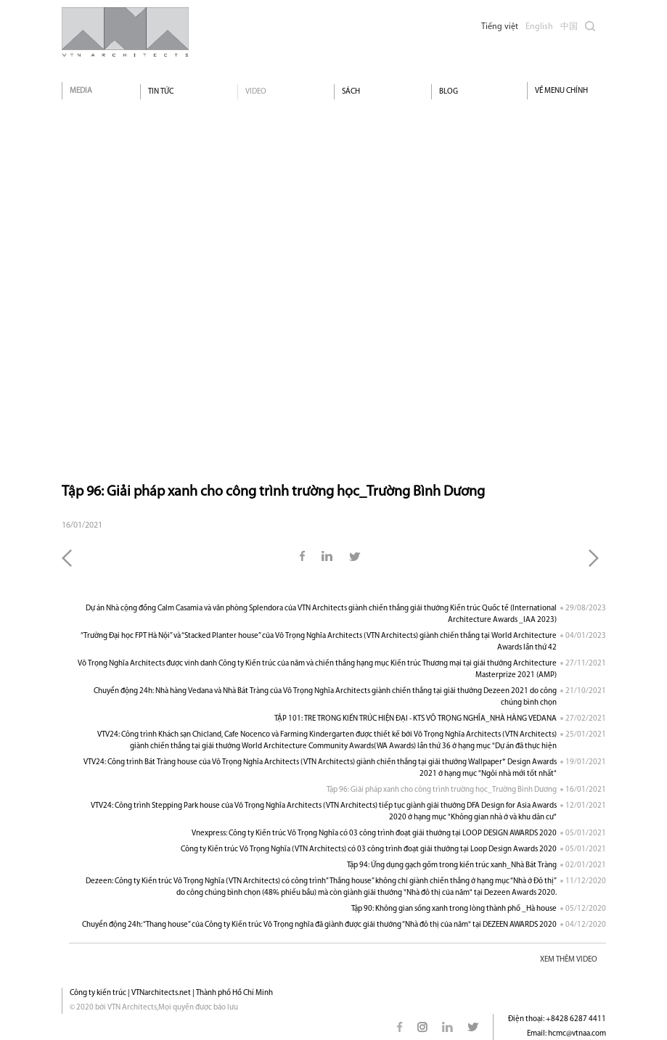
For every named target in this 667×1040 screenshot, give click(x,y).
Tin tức (160, 92)
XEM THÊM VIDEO (568, 960)
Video (255, 92)
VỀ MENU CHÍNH (561, 91)
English (539, 26)
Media (81, 91)
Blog (448, 92)
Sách (351, 92)
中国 (569, 26)
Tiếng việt (499, 26)
